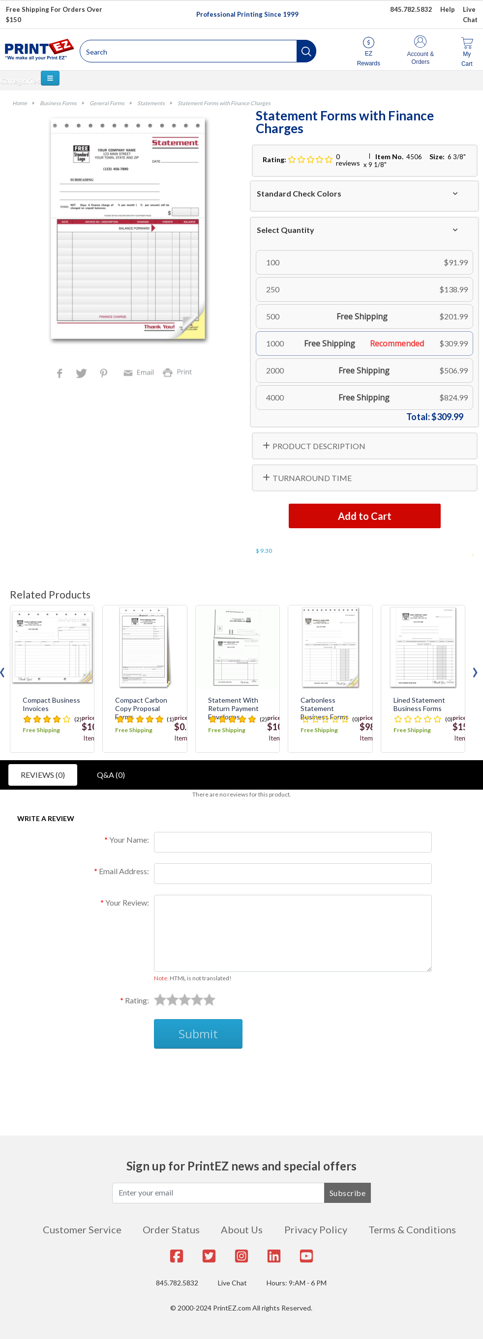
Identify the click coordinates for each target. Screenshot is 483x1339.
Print (179, 371)
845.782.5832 (177, 1283)
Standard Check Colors (299, 193)
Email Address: (124, 871)
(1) (170, 719)
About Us (242, 1229)
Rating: (137, 1000)
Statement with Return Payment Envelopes (233, 708)
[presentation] (475, 670)
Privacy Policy (315, 1229)
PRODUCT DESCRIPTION (318, 446)
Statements (151, 103)
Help (447, 9)
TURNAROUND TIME (312, 478)
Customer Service (82, 1229)
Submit (198, 1034)
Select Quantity (285, 229)
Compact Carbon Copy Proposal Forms (141, 708)
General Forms (107, 103)
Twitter (82, 374)
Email (140, 371)
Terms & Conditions (412, 1229)
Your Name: (129, 839)
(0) (356, 719)
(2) (78, 719)
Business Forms (58, 103)
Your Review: (127, 902)
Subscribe (348, 1192)
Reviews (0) (43, 774)
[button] (306, 51)
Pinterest (104, 374)
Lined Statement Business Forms (419, 704)
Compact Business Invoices (51, 704)
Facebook (61, 374)
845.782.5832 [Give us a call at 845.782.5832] (411, 9)
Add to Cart (365, 516)
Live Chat (232, 1283)
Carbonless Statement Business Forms (325, 708)
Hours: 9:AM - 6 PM (297, 1283)
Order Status (171, 1229)
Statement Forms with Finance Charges (224, 103)
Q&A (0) (111, 774)
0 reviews (348, 159)
